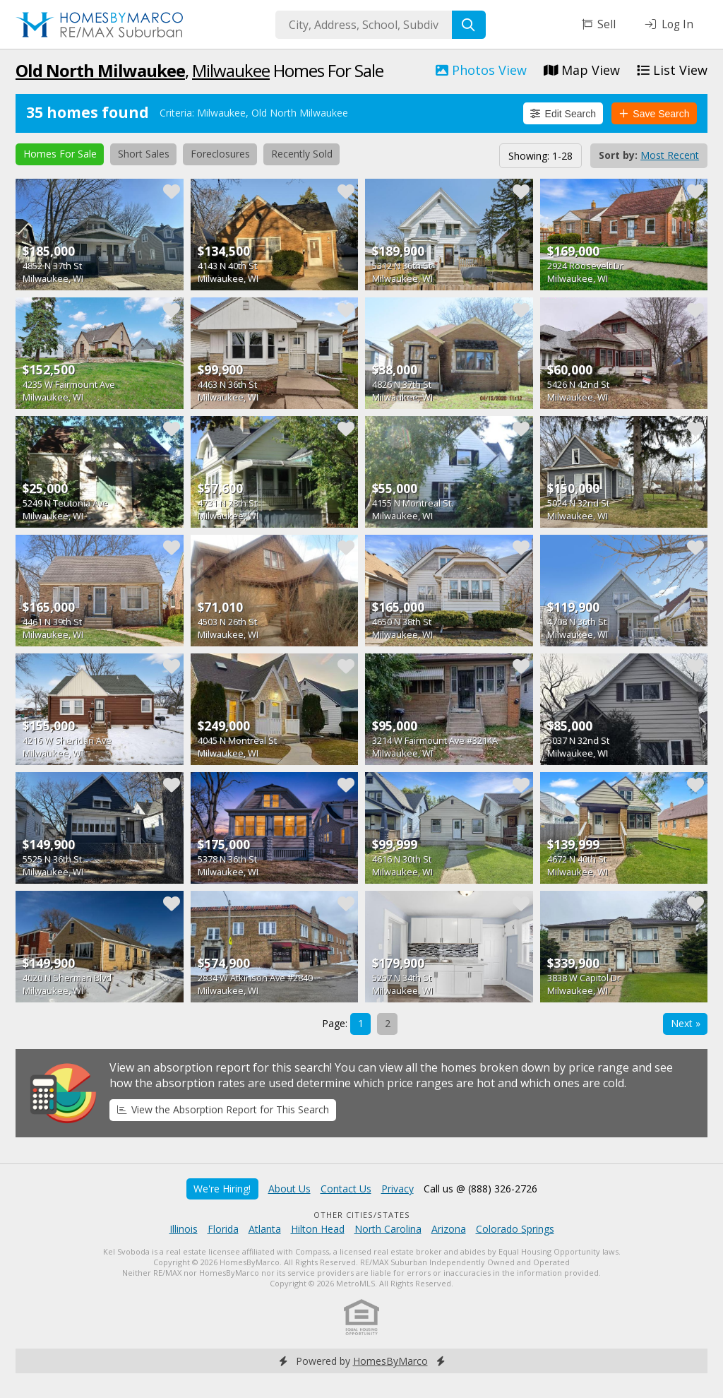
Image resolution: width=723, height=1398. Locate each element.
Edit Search (563, 113)
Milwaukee (231, 70)
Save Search (654, 113)
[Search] (469, 25)
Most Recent (669, 155)
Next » (685, 1023)
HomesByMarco (390, 1361)
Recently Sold (302, 153)
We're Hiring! (222, 1188)
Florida (223, 1229)
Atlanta (265, 1229)
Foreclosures (220, 153)
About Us (289, 1188)
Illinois (183, 1229)
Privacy (397, 1188)
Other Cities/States (361, 1214)
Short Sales (143, 153)
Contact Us (346, 1188)
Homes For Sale (60, 153)
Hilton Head (318, 1229)
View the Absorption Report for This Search (223, 1109)
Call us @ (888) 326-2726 (480, 1188)
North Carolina (388, 1229)
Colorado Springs (515, 1229)
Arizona (448, 1229)
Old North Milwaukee (100, 70)
